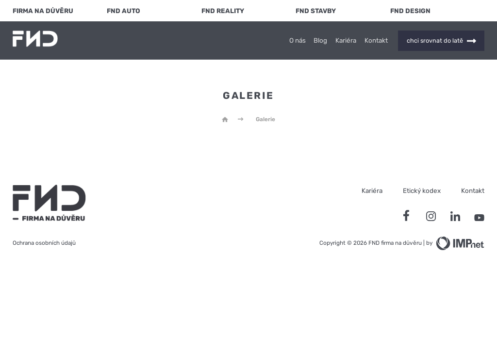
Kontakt (376, 40)
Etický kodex (422, 190)
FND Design (410, 11)
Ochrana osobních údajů (44, 242)
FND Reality (222, 11)
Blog (320, 40)
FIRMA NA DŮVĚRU (43, 11)
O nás (297, 40)
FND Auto (123, 11)
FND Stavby (316, 11)
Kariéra (345, 40)
